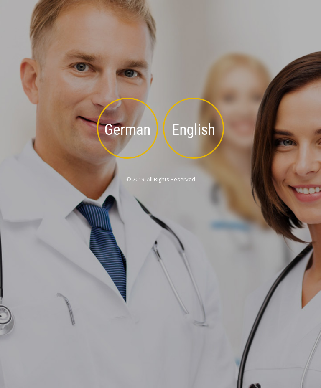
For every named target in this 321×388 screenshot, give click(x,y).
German (127, 130)
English (193, 130)
